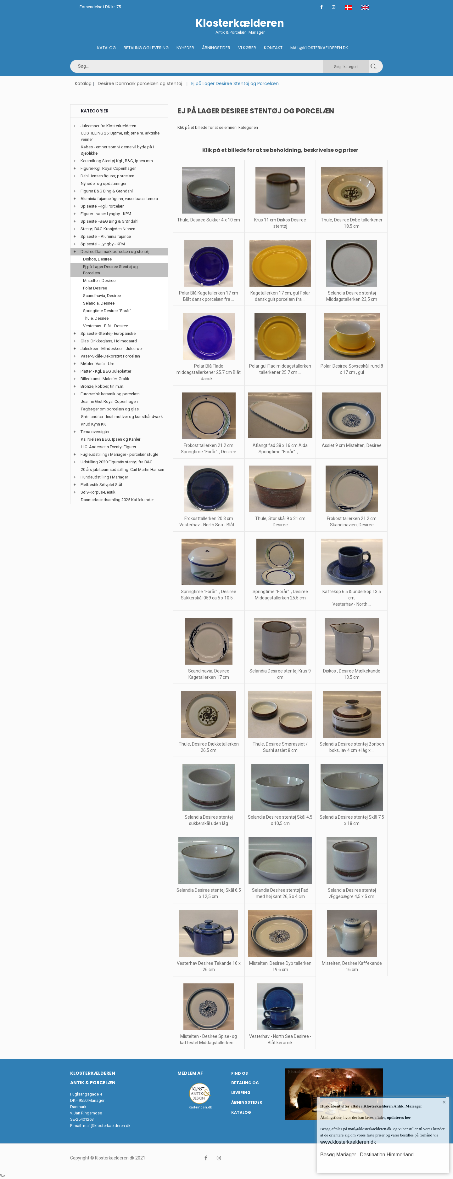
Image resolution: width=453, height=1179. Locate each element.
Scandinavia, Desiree (102, 295)
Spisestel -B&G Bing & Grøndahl (109, 221)
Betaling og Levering (146, 48)
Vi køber (247, 48)
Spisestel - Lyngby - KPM (103, 244)
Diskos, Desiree (97, 259)
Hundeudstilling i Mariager (104, 477)
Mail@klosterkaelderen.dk (319, 48)
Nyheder (185, 48)
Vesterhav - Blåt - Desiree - (106, 325)
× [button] (444, 1102)
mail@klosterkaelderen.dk (107, 1125)
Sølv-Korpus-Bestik (98, 492)
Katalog (106, 48)
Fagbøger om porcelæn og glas (110, 409)
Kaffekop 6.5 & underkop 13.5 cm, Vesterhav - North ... (351, 598)
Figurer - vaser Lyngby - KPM (106, 213)
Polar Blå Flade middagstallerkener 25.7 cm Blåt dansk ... (208, 372)
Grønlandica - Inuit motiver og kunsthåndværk (122, 416)
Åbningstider (216, 48)
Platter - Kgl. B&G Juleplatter (106, 371)
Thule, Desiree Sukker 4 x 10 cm (208, 219)
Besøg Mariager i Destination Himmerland (367, 1154)
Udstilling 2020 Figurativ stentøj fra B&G (117, 462)
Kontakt (273, 48)
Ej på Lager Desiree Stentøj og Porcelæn (110, 269)
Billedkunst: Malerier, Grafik (105, 378)
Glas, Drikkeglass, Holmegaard (109, 341)
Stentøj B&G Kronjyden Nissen (108, 228)
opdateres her (398, 1117)
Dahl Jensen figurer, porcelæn (107, 176)
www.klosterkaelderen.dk (348, 1142)
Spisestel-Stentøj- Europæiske (108, 333)
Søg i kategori (346, 67)
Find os (239, 1073)
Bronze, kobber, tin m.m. (102, 386)
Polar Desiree (95, 288)
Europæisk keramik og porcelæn (110, 394)
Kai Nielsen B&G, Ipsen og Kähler (110, 439)
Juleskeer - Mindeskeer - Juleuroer (112, 348)
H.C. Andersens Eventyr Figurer (108, 446)
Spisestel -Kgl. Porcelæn (103, 206)
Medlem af (190, 1073)
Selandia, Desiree (99, 303)
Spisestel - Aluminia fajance (106, 236)
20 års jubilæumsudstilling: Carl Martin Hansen (122, 469)
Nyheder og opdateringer (103, 183)
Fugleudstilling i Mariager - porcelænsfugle (119, 454)
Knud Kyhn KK (93, 424)
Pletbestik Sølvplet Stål (101, 484)
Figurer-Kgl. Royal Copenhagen (109, 168)
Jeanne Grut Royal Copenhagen (109, 401)
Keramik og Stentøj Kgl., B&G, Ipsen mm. (117, 160)
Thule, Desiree (96, 318)
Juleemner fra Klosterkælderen (108, 125)
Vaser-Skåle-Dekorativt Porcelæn (110, 356)
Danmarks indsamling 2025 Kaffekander (117, 499)
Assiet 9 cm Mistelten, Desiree (352, 445)
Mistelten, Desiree (99, 280)
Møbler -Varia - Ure (97, 363)
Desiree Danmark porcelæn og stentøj (140, 83)
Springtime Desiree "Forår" (107, 310)
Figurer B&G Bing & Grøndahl (107, 191)
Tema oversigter (95, 431)
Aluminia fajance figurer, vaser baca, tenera (119, 198)
